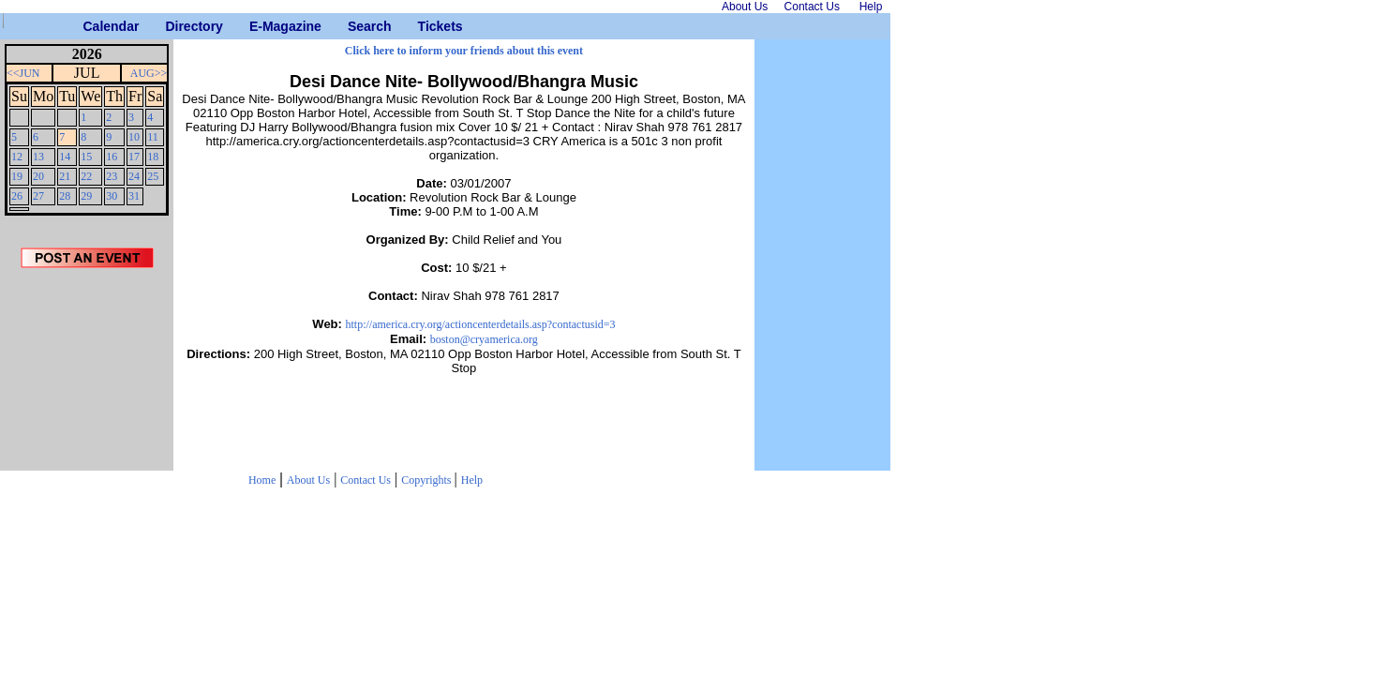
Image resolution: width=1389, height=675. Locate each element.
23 (111, 176)
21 (64, 176)
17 (134, 156)
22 (86, 176)
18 (152, 156)
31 (134, 195)
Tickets (425, 26)
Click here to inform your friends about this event (464, 50)
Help (472, 480)
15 (86, 156)
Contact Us (365, 480)
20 (38, 176)
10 (134, 136)
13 (38, 156)
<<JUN (23, 73)
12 (16, 156)
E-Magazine (256, 26)
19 (16, 176)
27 (38, 195)
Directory (172, 26)
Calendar (90, 26)
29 (86, 195)
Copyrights (427, 480)
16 (111, 156)
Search (355, 26)
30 (111, 195)
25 (152, 176)
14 (64, 156)
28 (64, 195)
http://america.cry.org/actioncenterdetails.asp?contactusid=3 (481, 324)
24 (134, 176)
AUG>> (149, 73)
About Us (308, 480)
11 (152, 136)
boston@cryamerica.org (484, 339)
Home (262, 480)
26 (16, 195)
